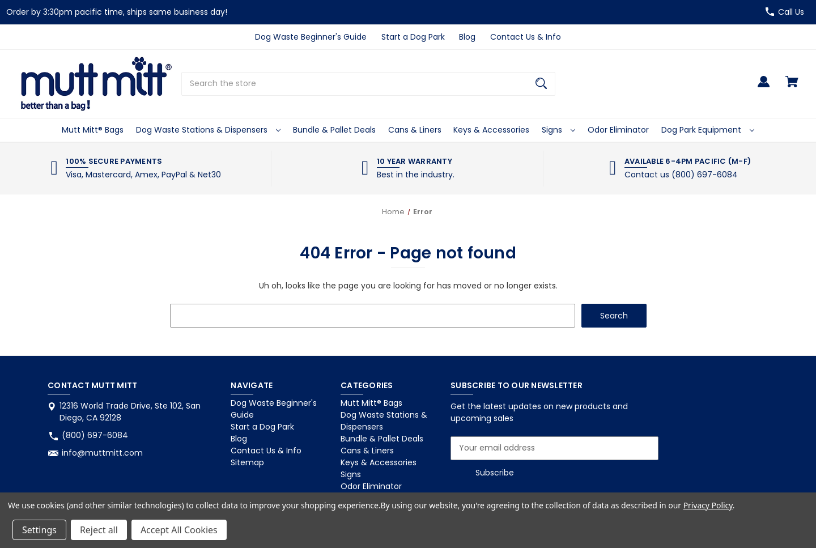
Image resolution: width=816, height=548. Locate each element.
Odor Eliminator (618, 129)
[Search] (541, 84)
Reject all (99, 530)
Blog (467, 37)
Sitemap (247, 462)
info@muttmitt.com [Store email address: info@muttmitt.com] (102, 452)
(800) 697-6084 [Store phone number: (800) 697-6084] (95, 435)
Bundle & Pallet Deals (334, 129)
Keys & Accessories (491, 129)
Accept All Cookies (179, 530)
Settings (39, 530)
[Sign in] (763, 87)
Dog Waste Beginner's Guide (311, 37)
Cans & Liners (414, 129)
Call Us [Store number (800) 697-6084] (791, 12)
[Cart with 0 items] (792, 87)
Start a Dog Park (413, 37)
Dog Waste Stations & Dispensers (208, 129)
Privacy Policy (708, 505)
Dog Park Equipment (707, 129)
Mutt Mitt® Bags (93, 129)
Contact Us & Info (525, 37)
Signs (558, 129)
